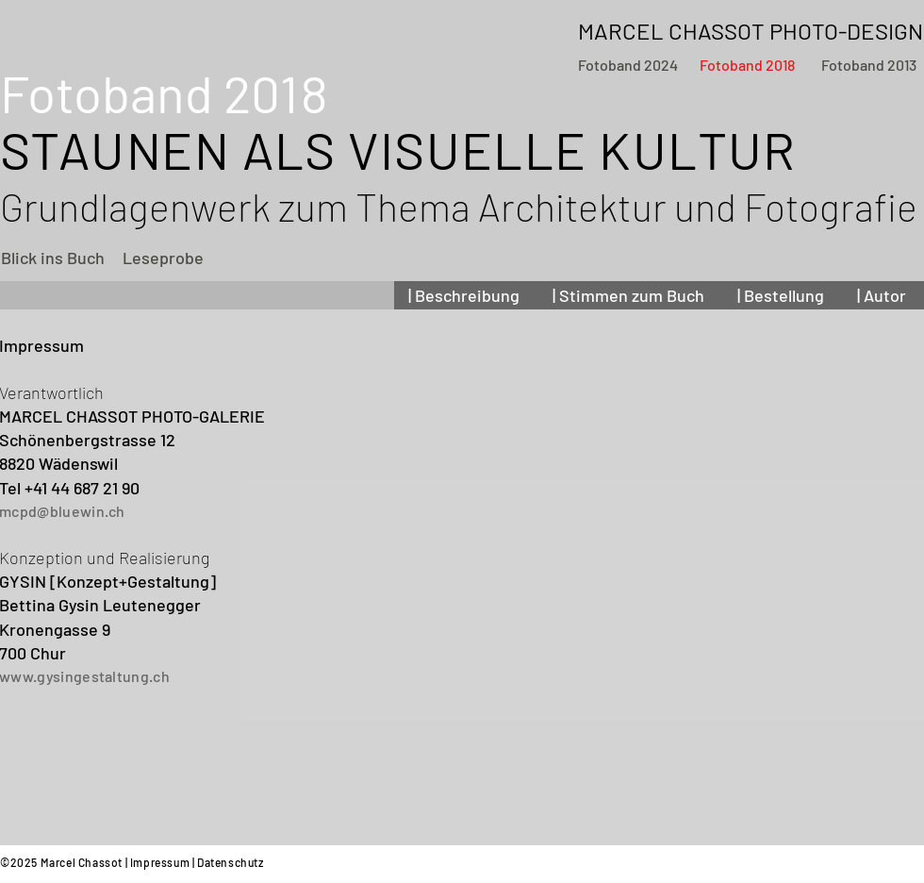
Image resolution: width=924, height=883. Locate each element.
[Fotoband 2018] (747, 65)
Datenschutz (230, 862)
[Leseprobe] (163, 258)
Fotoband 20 (161, 92)
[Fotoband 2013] (868, 65)
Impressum (160, 862)
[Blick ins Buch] (53, 258)
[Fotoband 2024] (628, 65)
